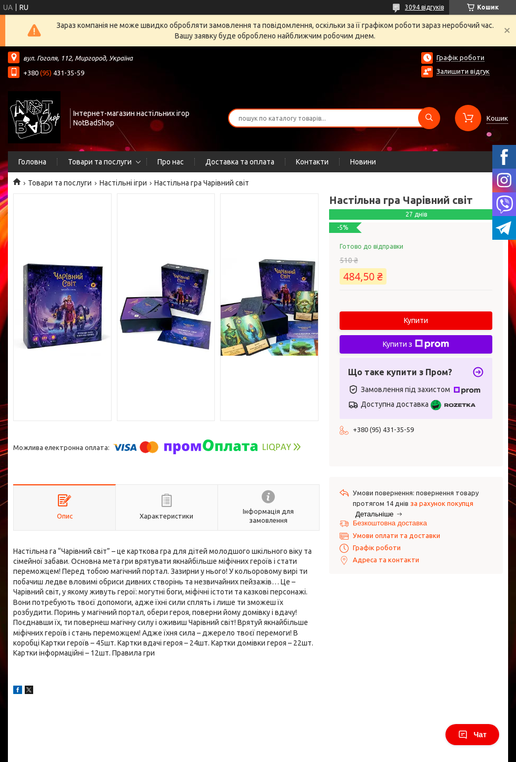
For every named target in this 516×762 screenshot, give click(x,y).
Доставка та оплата (239, 161)
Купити (416, 320)
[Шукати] (429, 118)
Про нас (170, 161)
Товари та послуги (100, 161)
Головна (32, 161)
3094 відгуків (424, 7)
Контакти (312, 161)
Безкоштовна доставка (390, 523)
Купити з (416, 344)
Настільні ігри (123, 183)
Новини (363, 161)
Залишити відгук (463, 71)
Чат (472, 734)
